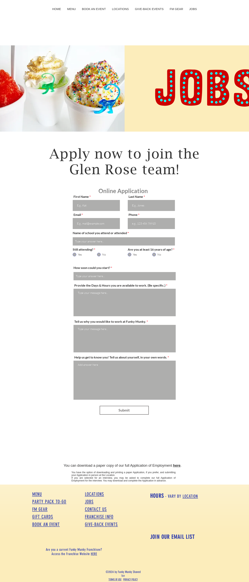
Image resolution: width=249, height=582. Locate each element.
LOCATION (190, 496)
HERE (94, 554)
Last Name (136, 196)
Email (77, 214)
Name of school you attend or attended (100, 233)
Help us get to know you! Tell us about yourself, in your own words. (121, 357)
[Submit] (124, 410)
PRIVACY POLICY (130, 579)
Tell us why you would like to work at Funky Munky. (110, 321)
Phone (133, 214)
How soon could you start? (92, 267)
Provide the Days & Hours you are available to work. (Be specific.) (119, 285)
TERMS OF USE (114, 579)
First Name (81, 196)
